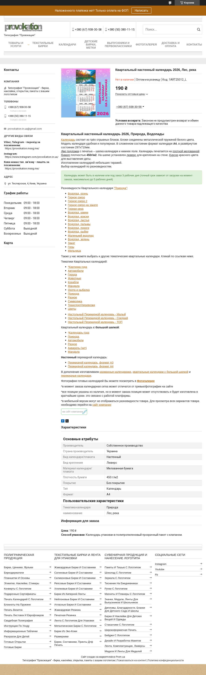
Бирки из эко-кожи (65, 631)
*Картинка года (77, 266)
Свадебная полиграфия (18, 620)
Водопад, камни (78, 212)
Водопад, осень (78, 193)
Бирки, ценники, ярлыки (18, 567)
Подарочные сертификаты (20, 593)
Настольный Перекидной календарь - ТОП (95, 322)
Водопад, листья (78, 220)
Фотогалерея (146, 44)
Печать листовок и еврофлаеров (24, 615)
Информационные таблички (20, 631)
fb (156, 574)
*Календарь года (78, 332)
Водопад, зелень (78, 239)
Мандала (73, 286)
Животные (74, 278)
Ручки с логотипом (116, 588)
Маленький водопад (81, 235)
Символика (75, 301)
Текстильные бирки (43, 44)
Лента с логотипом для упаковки (74, 620)
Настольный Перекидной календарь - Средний (98, 318)
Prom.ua (120, 657)
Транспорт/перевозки (81, 305)
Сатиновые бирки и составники (73, 572)
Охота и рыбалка (78, 290)
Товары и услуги (15, 44)
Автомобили (76, 270)
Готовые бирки (12, 647)
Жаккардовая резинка (67, 609)
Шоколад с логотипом (118, 572)
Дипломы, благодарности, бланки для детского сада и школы (125, 609)
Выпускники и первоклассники (118, 44)
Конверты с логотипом (17, 588)
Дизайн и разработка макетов (123, 640)
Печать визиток (13, 609)
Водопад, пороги (78, 227)
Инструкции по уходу (16, 625)
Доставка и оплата (171, 44)
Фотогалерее (146, 381)
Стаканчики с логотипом (119, 624)
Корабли (73, 282)
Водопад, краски (78, 216)
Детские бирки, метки (91, 44)
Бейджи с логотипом (117, 635)
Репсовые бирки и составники (72, 583)
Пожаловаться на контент (131, 660)
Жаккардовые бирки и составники (75, 567)
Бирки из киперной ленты (69, 593)
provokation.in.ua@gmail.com (25, 128)
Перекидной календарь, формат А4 (90, 366)
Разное (72, 297)
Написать (141, 10)
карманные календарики (115, 371)
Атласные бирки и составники (72, 604)
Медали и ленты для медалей (123, 651)
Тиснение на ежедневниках (121, 583)
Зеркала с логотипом (117, 578)
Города (72, 274)
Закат (71, 243)
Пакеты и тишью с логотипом (123, 567)
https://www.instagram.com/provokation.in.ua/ (31, 156)
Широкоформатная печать (120, 630)
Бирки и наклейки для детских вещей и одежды (123, 618)
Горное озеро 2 (77, 201)
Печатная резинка (65, 615)
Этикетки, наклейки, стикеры (21, 583)
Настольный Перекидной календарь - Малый (97, 314)
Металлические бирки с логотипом (75, 625)
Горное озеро (76, 197)
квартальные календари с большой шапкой (160, 371)
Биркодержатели (14, 572)
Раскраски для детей (16, 636)
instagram (160, 564)
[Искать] (198, 29)
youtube (159, 569)
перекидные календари (76, 375)
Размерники (61, 636)
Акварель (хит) (77, 348)
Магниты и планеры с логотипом (125, 593)
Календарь (68, 139)
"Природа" (120, 188)
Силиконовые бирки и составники (74, 578)
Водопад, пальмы (79, 224)
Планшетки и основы (17, 578)
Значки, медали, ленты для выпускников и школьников (121, 601)
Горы (71, 247)
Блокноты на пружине (17, 604)
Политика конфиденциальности (166, 660)
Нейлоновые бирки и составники (74, 599)
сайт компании (101, 404)
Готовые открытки (15, 641)
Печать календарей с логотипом (23, 599)
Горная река (75, 208)
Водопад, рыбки (78, 231)
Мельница (74, 250)
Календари (67, 44)
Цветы (72, 308)
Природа (73, 293)
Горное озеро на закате (83, 205)
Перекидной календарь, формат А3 (90, 362)
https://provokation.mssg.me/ (22, 148)
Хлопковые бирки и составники (73, 588)
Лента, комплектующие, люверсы (125, 645)
